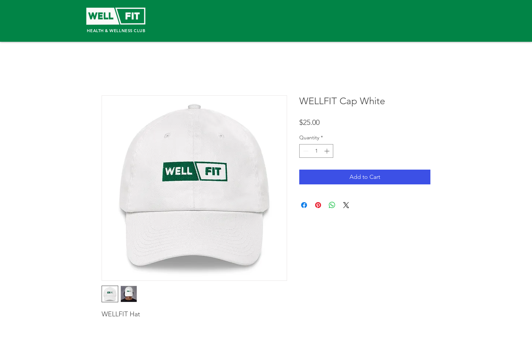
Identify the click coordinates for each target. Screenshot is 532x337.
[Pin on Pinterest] (318, 205)
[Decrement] (305, 150)
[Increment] (327, 150)
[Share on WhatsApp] (332, 205)
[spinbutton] (316, 150)
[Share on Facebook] (304, 205)
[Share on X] (346, 205)
